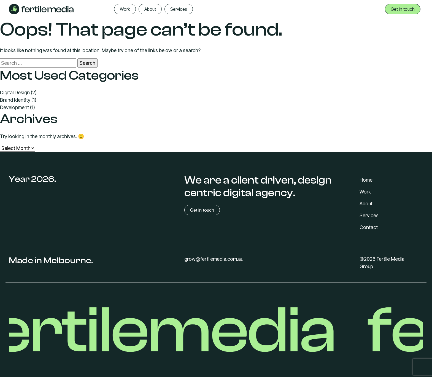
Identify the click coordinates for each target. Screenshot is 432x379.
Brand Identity (15, 100)
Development (14, 107)
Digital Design (15, 92)
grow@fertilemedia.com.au (213, 259)
